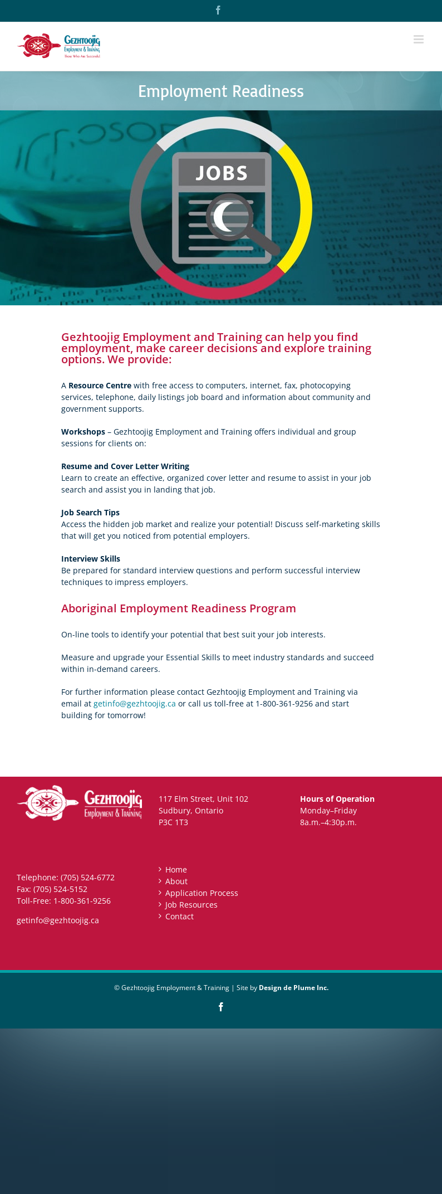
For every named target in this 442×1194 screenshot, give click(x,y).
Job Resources (191, 904)
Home (176, 869)
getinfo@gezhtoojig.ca (135, 703)
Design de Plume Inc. (293, 987)
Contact (179, 916)
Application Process (201, 893)
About (176, 881)
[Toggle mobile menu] (419, 39)
